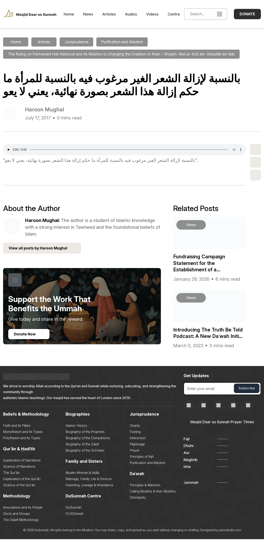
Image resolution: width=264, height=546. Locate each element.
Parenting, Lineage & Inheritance (89, 492)
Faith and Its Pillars (17, 432)
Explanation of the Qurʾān (21, 486)
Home (75, 14)
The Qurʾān (11, 479)
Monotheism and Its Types (22, 438)
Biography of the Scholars (85, 457)
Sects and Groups (16, 520)
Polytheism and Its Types (21, 445)
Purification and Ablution (147, 469)
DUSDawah (75, 520)
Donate (247, 14)
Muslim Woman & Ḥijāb (82, 479)
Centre (180, 14)
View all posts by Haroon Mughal (43, 248)
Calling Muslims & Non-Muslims (153, 498)
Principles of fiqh (142, 463)
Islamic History (76, 432)
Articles (115, 14)
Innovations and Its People (22, 514)
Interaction (138, 445)
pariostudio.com (230, 537)
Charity (135, 432)
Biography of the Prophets (85, 438)
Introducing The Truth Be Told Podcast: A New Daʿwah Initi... (208, 336)
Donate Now (29, 335)
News (95, 14)
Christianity (138, 504)
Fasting (135, 438)
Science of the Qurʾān (19, 492)
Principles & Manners (145, 492)
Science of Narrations (19, 473)
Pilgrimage (137, 451)
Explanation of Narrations (22, 467)
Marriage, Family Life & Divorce (89, 486)
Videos (159, 14)
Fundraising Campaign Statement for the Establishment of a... (201, 263)
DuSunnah (73, 514)
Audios (137, 14)
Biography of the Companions (88, 445)
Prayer (134, 457)
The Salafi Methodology (21, 527)
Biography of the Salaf (82, 451)
